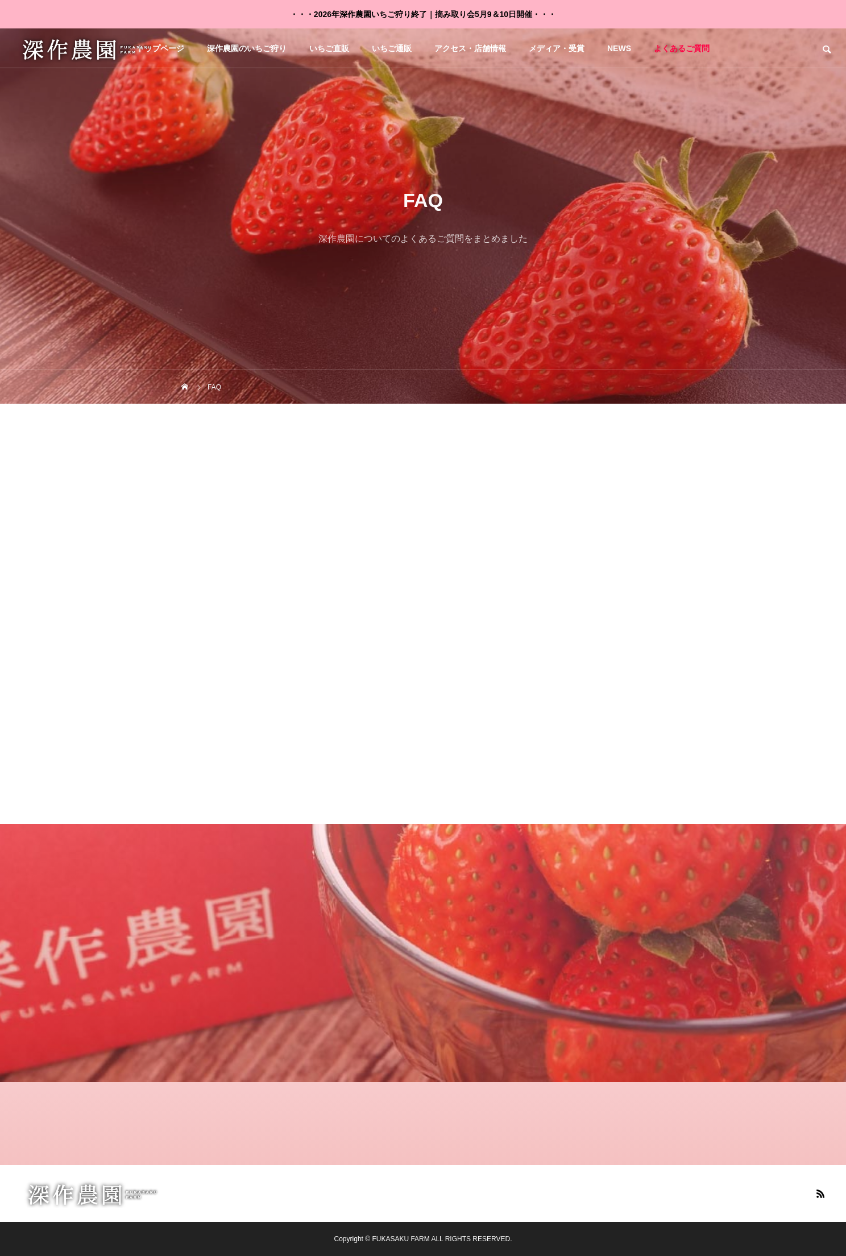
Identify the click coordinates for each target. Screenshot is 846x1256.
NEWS (619, 48)
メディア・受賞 (556, 48)
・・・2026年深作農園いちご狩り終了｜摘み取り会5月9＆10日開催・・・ (423, 14)
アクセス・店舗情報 (470, 48)
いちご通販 (392, 48)
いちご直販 (329, 48)
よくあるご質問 (682, 48)
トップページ (160, 48)
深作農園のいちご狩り (247, 48)
